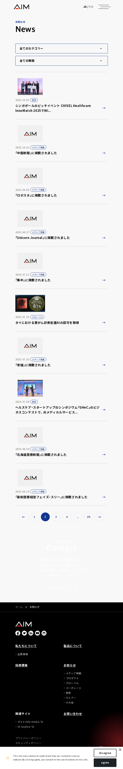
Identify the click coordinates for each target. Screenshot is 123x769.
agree (105, 762)
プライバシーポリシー (28, 738)
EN (91, 7)
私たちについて (26, 645)
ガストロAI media (29, 722)
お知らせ (70, 665)
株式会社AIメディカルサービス (21, 6)
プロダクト (72, 678)
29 (88, 517)
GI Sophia (24, 726)
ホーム (19, 607)
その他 (70, 702)
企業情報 (23, 654)
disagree (105, 753)
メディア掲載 (74, 673)
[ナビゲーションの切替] (103, 7)
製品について (73, 645)
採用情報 (21, 665)
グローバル (72, 683)
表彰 (68, 693)
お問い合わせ (73, 713)
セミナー (71, 698)
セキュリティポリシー (28, 743)
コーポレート (74, 688)
